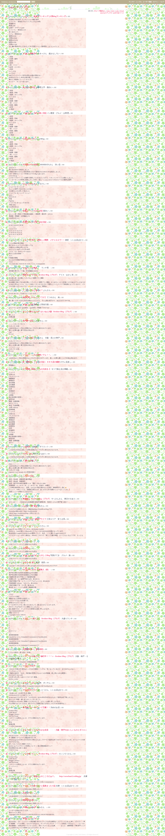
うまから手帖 (28, 461)
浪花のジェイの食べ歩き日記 (35, 222)
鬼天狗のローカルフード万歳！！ (36, 707)
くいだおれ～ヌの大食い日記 (34, 113)
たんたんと (27, 541)
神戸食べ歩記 (28, 321)
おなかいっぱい (29, 683)
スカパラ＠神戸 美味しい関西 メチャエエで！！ (44, 240)
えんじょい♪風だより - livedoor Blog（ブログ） (42, 619)
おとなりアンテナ (106, 13)
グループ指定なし (100, 11)
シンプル (139, 2)
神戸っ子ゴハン (29, 818)
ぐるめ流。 (27, 447)
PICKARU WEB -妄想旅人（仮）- (37, 570)
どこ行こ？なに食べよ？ (33, 290)
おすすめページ (118, 13)
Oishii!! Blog (28, 454)
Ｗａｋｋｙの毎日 (32, 268)
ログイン (156, 2)
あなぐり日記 (28, 304)
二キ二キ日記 (28, 338)
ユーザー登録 (147, 2)
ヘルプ (162, 2)
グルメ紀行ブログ (30, 690)
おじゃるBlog (27, 184)
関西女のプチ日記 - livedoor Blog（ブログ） (40, 275)
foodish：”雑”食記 (30, 506)
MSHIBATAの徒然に (31, 165)
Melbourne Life (29, 139)
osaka (117, 11)
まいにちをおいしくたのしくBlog (36, 555)
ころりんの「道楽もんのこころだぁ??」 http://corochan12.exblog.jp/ (53, 776)
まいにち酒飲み (29, 53)
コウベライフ (28, 526)
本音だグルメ (28, 793)
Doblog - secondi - (30, 807)
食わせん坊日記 (29, 87)
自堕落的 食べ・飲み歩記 (33, 649)
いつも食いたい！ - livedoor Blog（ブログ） (40, 754)
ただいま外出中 (29, 666)
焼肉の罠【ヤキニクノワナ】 (34, 297)
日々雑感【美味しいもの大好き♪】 (37, 369)
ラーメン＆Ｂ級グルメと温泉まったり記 (39, 786)
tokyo (108, 11)
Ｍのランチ (27, 591)
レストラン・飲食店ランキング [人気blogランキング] (44, 16)
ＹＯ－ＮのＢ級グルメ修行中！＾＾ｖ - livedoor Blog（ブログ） (49, 656)
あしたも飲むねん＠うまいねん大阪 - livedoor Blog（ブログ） (48, 312)
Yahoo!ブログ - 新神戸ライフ (34, 519)
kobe (112, 11)
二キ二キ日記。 (29, 476)
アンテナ (132, 2)
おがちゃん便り (29, 562)
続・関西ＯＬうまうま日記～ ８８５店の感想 (41, 362)
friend (122, 11)
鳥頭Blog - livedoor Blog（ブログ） (37, 499)
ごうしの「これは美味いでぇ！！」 (37, 355)
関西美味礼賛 (28, 800)
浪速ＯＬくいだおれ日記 (33, 211)
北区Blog (26, 548)
